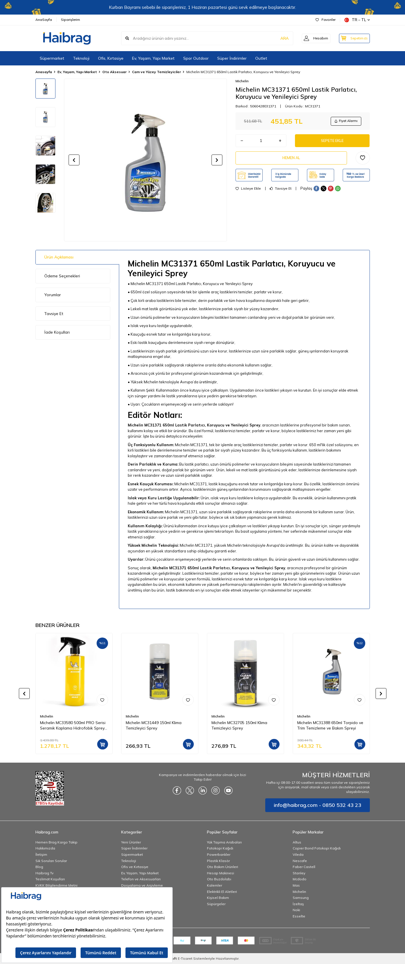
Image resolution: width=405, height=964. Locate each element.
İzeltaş (298, 904)
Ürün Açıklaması (58, 257)
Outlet (261, 58)
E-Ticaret (185, 958)
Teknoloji (81, 58)
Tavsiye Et (281, 192)
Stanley (299, 873)
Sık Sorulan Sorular (51, 861)
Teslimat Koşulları (50, 879)
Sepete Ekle (332, 142)
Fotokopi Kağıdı (220, 848)
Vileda (298, 854)
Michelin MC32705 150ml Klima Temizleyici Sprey (239, 725)
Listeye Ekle (248, 192)
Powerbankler (218, 854)
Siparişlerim (70, 19)
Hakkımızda (45, 848)
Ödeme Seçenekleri (62, 275)
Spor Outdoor (196, 58)
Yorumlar (52, 294)
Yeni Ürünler (131, 842)
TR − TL (357, 19)
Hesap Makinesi (220, 873)
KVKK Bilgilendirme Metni (56, 885)
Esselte (299, 916)
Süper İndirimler (232, 58)
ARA (280, 38)
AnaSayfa (43, 19)
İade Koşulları (57, 332)
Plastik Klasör (218, 861)
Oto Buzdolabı (219, 879)
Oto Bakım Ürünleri (222, 867)
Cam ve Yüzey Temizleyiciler (156, 72)
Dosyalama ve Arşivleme (142, 885)
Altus (297, 842)
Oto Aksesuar (114, 72)
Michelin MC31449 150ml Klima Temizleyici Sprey (153, 725)
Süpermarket (52, 58)
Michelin (242, 81)
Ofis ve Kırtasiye (134, 867)
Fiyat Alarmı (344, 121)
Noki (296, 910)
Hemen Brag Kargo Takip (56, 842)
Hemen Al (291, 161)
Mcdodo (299, 879)
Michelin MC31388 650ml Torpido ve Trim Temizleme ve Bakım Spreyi (330, 725)
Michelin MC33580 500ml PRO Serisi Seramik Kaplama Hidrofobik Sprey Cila (72, 725)
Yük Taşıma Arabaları (224, 842)
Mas (296, 885)
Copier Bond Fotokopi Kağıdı (317, 848)
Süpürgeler (216, 904)
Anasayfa (43, 72)
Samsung (301, 897)
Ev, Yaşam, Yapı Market (153, 58)
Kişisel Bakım (218, 897)
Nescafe (300, 861)
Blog (39, 867)
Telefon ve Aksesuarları (141, 879)
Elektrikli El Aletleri (222, 891)
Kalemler (214, 885)
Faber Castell (304, 867)
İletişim (41, 854)
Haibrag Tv (44, 873)
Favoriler (326, 19)
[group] (145, 160)
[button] (74, 160)
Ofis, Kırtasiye (110, 58)
